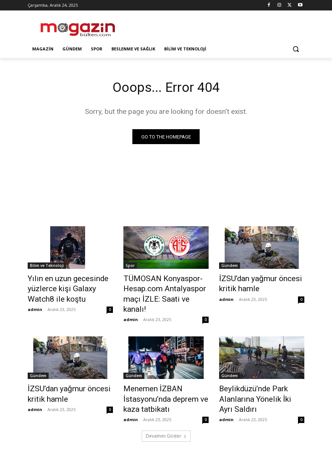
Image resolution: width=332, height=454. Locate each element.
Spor (130, 267)
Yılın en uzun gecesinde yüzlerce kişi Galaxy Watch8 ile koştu (66, 287)
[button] (295, 49)
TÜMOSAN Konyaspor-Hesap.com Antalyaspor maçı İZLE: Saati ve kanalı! (164, 287)
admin (35, 305)
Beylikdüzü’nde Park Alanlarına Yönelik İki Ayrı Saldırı (261, 377)
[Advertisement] (216, 26)
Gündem (229, 267)
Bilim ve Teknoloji (47, 267)
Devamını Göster (166, 416)
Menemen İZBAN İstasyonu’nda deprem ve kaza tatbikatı (165, 382)
